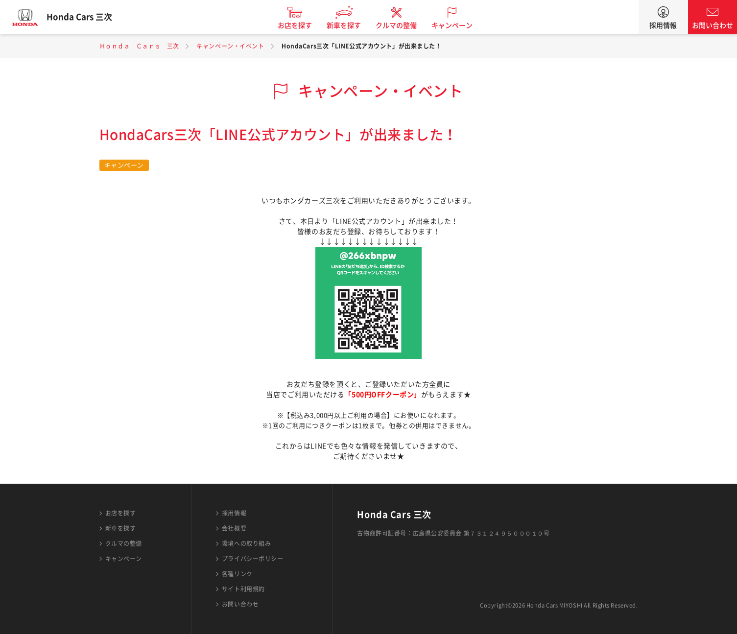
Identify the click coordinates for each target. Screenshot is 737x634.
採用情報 (663, 25)
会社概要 (234, 528)
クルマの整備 (402, 25)
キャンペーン (458, 25)
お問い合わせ (712, 25)
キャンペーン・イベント (230, 46)
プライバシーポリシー (253, 559)
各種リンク (237, 574)
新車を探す (350, 25)
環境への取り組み (246, 543)
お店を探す (301, 25)
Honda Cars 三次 (86, 17)
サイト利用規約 (243, 589)
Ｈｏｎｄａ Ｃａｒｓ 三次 (139, 46)
